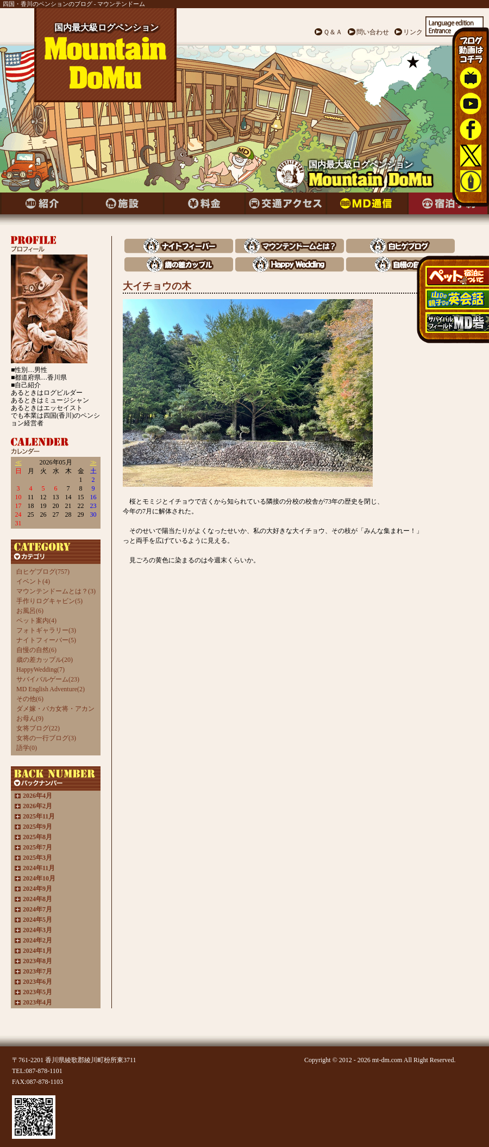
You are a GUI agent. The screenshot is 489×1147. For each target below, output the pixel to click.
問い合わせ (372, 32)
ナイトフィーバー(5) (46, 640)
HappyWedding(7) (40, 669)
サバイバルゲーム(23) (47, 679)
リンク (413, 32)
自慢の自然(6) (36, 650)
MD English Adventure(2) (50, 689)
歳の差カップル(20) (44, 660)
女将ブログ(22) (38, 728)
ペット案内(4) (36, 620)
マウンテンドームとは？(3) (56, 591)
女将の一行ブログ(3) (46, 738)
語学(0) (26, 748)
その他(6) (29, 699)
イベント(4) (33, 581)
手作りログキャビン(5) (49, 601)
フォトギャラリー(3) (46, 630)
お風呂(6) (29, 611)
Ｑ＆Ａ (332, 32)
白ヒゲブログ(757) (43, 571)
